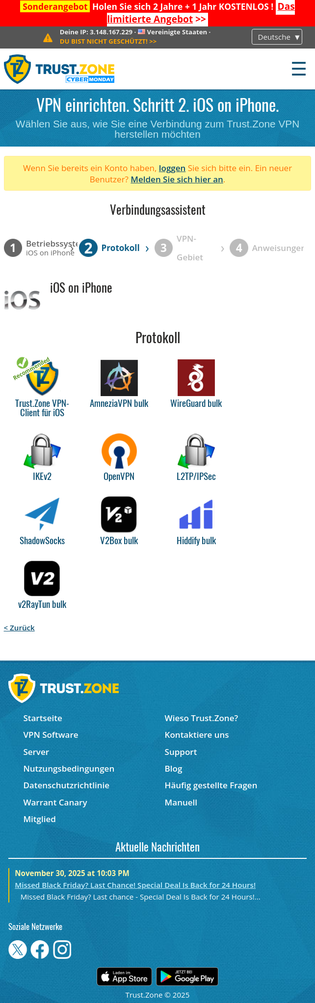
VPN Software (50, 734)
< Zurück (19, 627)
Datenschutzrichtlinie (66, 785)
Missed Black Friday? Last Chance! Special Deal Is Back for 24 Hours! (135, 885)
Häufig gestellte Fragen (211, 785)
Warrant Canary (55, 802)
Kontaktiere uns (197, 734)
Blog (174, 768)
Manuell (181, 802)
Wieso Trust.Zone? (201, 718)
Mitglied (39, 819)
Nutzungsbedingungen (68, 768)
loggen (172, 168)
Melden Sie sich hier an (177, 179)
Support (181, 751)
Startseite (42, 718)
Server (36, 751)
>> (201, 12)
